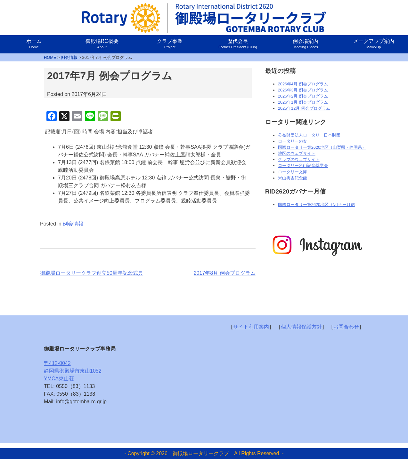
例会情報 (73, 223)
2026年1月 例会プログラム (303, 102)
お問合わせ (346, 326)
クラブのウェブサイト (299, 159)
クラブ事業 (170, 43)
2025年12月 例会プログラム (304, 108)
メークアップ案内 (373, 43)
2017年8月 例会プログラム (225, 273)
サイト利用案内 (251, 326)
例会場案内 (305, 43)
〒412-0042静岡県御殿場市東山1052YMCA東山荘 (73, 370)
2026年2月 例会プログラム (303, 96)
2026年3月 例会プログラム (303, 90)
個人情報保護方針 (301, 326)
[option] (316, 245)
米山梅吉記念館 (292, 178)
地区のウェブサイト (296, 153)
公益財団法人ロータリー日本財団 (309, 135)
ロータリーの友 (292, 141)
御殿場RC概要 (102, 43)
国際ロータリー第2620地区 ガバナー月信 (316, 204)
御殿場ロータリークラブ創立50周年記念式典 (91, 273)
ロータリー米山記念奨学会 (303, 165)
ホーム (34, 43)
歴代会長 (237, 43)
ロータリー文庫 (292, 172)
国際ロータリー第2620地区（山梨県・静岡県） (322, 147)
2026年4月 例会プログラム (303, 84)
